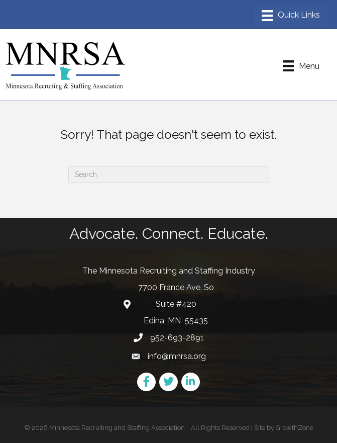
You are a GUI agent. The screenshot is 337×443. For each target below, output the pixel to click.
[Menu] (291, 15)
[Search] (168, 174)
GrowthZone (294, 427)
